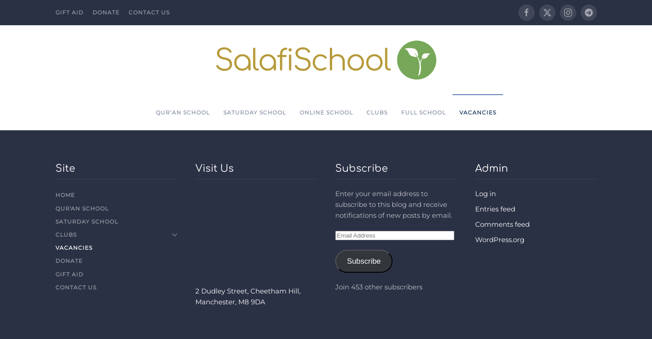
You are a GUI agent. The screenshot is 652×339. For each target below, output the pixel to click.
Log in (485, 193)
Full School (423, 112)
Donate (106, 12)
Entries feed (495, 209)
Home (65, 195)
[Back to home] (326, 59)
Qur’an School (183, 112)
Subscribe (364, 261)
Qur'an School (82, 208)
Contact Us (149, 12)
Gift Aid (69, 12)
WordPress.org (499, 239)
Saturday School (254, 112)
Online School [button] (326, 112)
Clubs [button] (377, 112)
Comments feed (502, 224)
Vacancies (477, 112)
